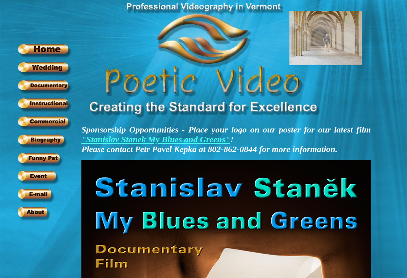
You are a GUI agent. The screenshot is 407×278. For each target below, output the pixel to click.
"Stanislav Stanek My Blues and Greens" (155, 139)
